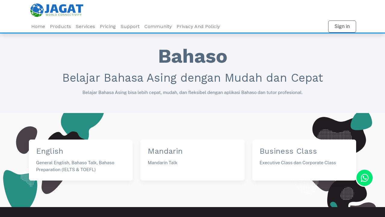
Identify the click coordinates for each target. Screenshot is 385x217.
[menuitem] (85, 26)
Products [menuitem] (60, 26)
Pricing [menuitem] (108, 26)
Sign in (342, 26)
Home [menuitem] (38, 26)
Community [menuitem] (158, 26)
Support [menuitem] (130, 26)
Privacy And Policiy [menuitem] (198, 26)
